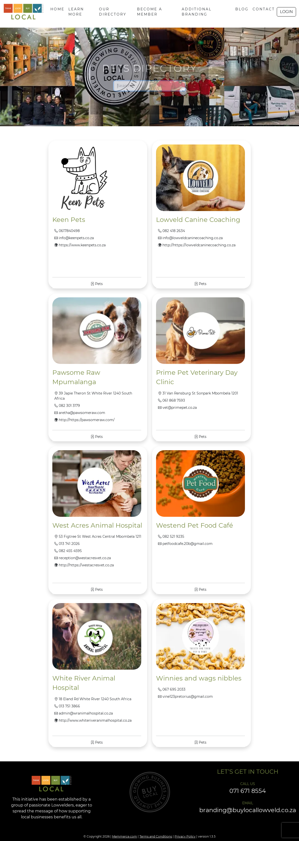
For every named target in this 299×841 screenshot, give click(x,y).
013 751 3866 (67, 706)
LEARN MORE (76, 12)
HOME (57, 9)
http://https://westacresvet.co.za (84, 565)
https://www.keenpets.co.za (80, 245)
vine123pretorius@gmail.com (185, 696)
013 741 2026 (67, 543)
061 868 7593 (171, 400)
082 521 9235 (171, 536)
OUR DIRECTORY (112, 12)
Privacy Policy (185, 836)
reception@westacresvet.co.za (82, 558)
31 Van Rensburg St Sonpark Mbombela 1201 (198, 393)
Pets (97, 284)
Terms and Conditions (156, 836)
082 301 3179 (67, 405)
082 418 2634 (171, 231)
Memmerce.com (124, 836)
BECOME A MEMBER (149, 12)
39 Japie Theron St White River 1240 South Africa (93, 396)
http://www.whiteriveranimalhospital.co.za (93, 720)
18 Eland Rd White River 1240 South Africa (92, 699)
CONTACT (264, 9)
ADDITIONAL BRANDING (197, 12)
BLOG (242, 9)
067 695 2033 (171, 689)
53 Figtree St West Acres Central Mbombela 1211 (97, 536)
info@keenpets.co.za (74, 238)
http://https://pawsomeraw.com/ (84, 420)
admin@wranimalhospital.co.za (83, 713)
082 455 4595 (68, 551)
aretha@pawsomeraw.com (79, 413)
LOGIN (286, 11)
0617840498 (67, 231)
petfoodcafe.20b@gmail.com (185, 543)
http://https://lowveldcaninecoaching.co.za (197, 245)
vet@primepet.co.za (177, 407)
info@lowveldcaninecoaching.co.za (190, 238)
